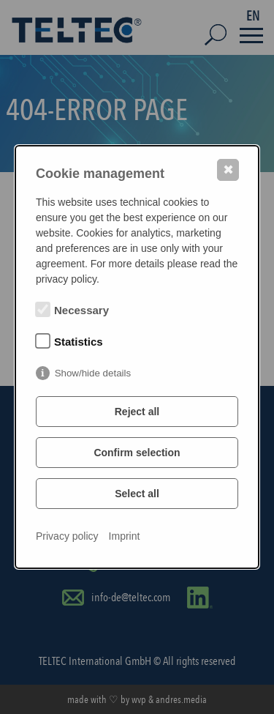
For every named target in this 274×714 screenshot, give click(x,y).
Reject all (137, 411)
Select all (137, 493)
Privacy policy (67, 536)
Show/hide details (93, 373)
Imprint (124, 536)
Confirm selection (137, 452)
